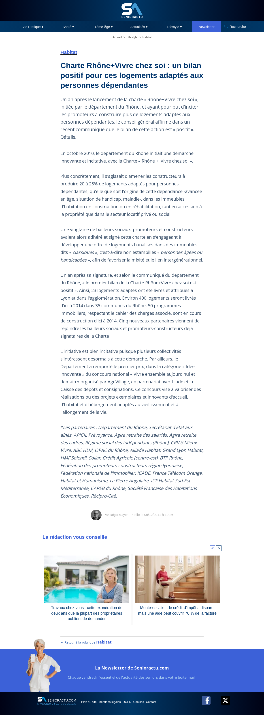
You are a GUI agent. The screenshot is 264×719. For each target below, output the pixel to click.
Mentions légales (116, 706)
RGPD (138, 706)
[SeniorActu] (132, 10)
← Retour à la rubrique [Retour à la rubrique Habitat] (86, 646)
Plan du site (91, 706)
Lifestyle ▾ (174, 27)
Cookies (154, 706)
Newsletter (207, 27)
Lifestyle (132, 37)
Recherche (238, 26)
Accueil (117, 37)
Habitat (146, 37)
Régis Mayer (118, 515)
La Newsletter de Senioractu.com (132, 671)
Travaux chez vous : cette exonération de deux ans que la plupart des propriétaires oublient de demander (86, 612)
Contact (169, 706)
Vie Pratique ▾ (33, 27)
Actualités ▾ (139, 27)
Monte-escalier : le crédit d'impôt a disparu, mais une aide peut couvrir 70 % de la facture (177, 609)
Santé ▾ (68, 27)
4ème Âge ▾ (104, 27)
